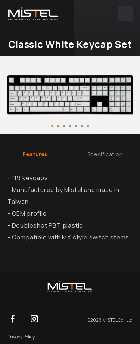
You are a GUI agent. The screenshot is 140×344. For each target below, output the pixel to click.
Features (35, 154)
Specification (105, 154)
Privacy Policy (21, 337)
